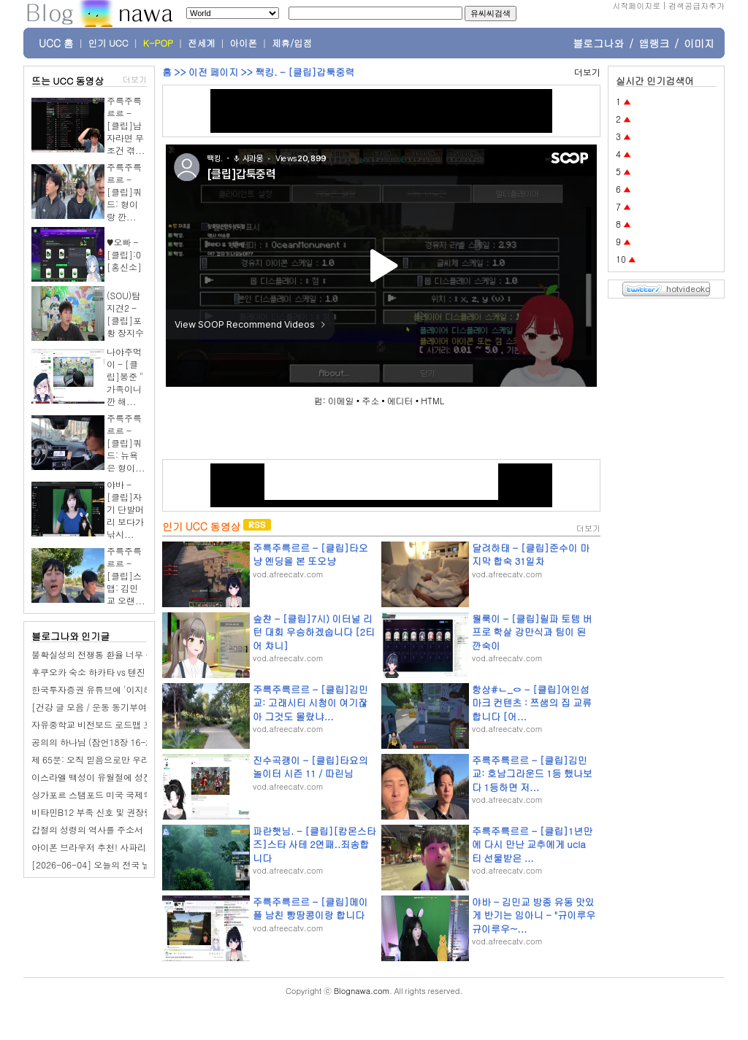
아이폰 (244, 43)
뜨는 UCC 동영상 (67, 81)
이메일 (341, 400)
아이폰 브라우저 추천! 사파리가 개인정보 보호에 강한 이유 (145, 847)
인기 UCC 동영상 (201, 526)
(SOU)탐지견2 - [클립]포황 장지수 (125, 314)
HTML (432, 400)
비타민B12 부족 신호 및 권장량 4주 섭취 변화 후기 (129, 812)
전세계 (201, 43)
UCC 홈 (56, 43)
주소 (370, 400)
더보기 (135, 79)
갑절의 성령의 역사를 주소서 (87, 829)
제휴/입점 (292, 43)
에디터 (400, 400)
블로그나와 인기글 (70, 636)
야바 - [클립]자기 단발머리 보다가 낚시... (125, 509)
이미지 (699, 43)
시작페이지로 (636, 5)
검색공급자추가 (696, 5)
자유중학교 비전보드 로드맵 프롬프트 (104, 724)
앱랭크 (653, 43)
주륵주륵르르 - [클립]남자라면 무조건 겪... (126, 125)
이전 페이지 (213, 72)
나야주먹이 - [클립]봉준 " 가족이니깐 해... (125, 376)
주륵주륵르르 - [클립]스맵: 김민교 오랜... (126, 575)
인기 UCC (108, 43)
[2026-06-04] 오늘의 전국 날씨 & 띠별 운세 (119, 864)
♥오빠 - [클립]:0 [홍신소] (124, 254)
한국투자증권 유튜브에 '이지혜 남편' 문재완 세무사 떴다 (141, 689)
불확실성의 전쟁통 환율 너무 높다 (97, 654)
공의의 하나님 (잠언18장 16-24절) (99, 742)
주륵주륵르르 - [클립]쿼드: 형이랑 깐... (124, 192)
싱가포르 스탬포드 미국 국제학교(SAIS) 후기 (118, 794)
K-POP (158, 43)
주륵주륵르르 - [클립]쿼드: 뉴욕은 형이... (126, 443)
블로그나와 (598, 43)
